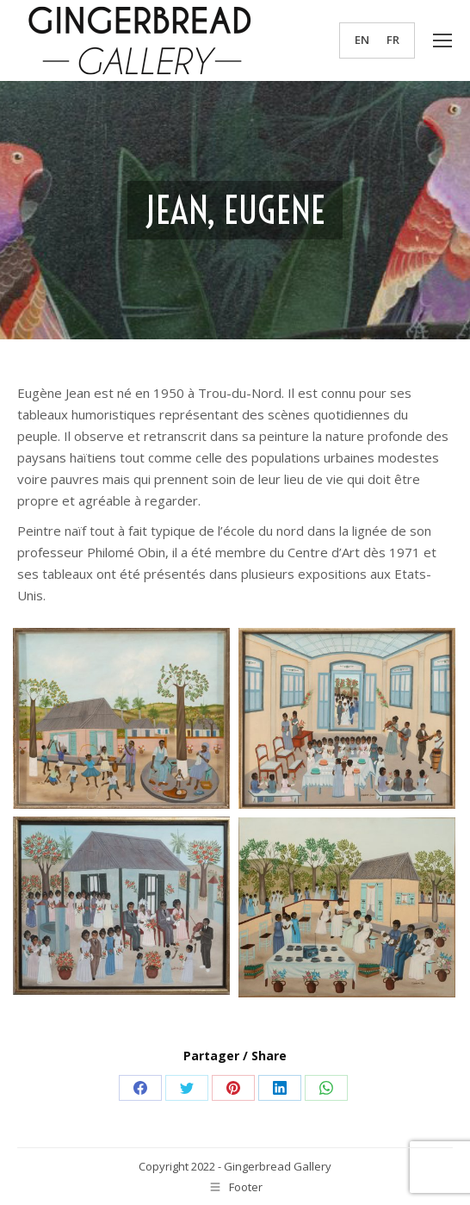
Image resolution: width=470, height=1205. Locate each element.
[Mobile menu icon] (442, 40)
